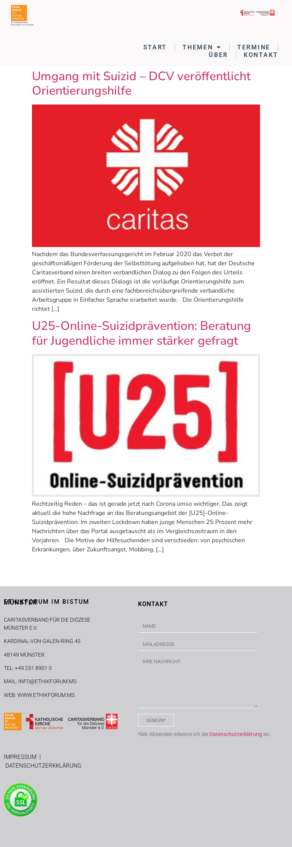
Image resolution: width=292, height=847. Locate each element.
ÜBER (218, 55)
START (155, 47)
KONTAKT (261, 55)
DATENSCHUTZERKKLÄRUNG (43, 765)
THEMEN (202, 47)
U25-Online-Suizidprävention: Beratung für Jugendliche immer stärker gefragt (141, 333)
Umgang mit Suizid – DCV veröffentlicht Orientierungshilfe (141, 83)
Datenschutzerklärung (235, 734)
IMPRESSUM (22, 757)
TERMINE (253, 47)
